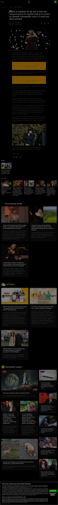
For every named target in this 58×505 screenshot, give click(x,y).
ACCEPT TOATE (53, 490)
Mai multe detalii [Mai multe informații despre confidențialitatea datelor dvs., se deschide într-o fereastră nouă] (29, 487)
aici (2, 492)
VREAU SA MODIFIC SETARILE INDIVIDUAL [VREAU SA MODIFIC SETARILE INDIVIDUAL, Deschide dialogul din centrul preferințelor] (52, 494)
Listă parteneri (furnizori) (6, 503)
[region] (29, 493)
